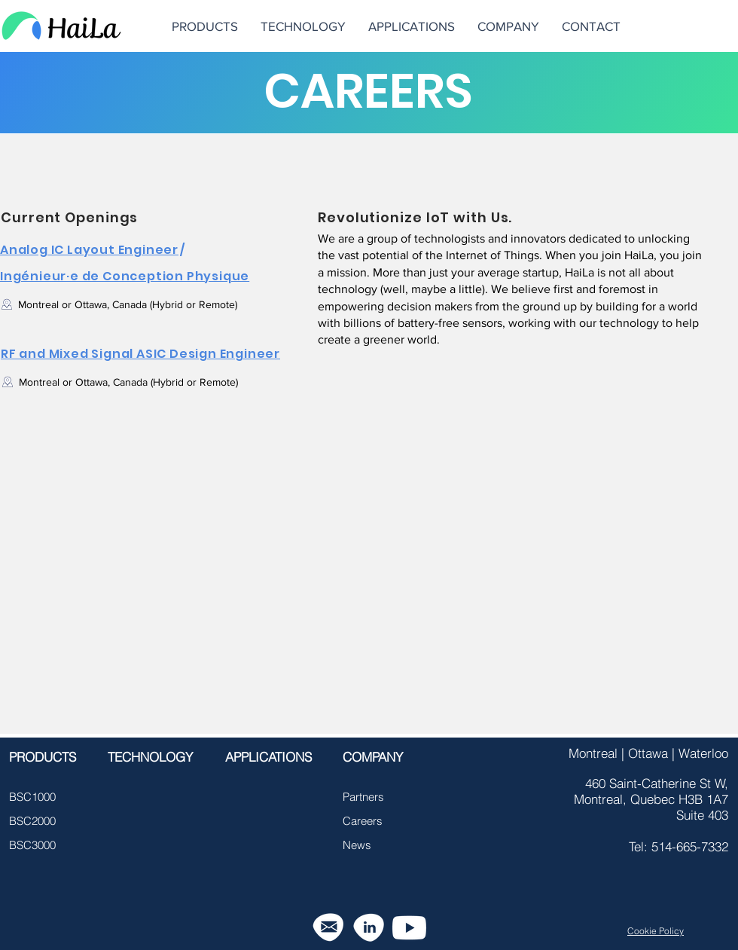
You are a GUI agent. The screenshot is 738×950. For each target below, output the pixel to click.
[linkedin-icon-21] (369, 928)
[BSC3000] (36, 844)
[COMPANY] (378, 757)
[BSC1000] (36, 796)
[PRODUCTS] (42, 757)
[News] (369, 844)
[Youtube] (409, 928)
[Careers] (369, 820)
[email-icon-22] (328, 928)
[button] (508, 26)
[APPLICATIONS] (268, 757)
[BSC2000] (36, 820)
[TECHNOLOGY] (150, 757)
